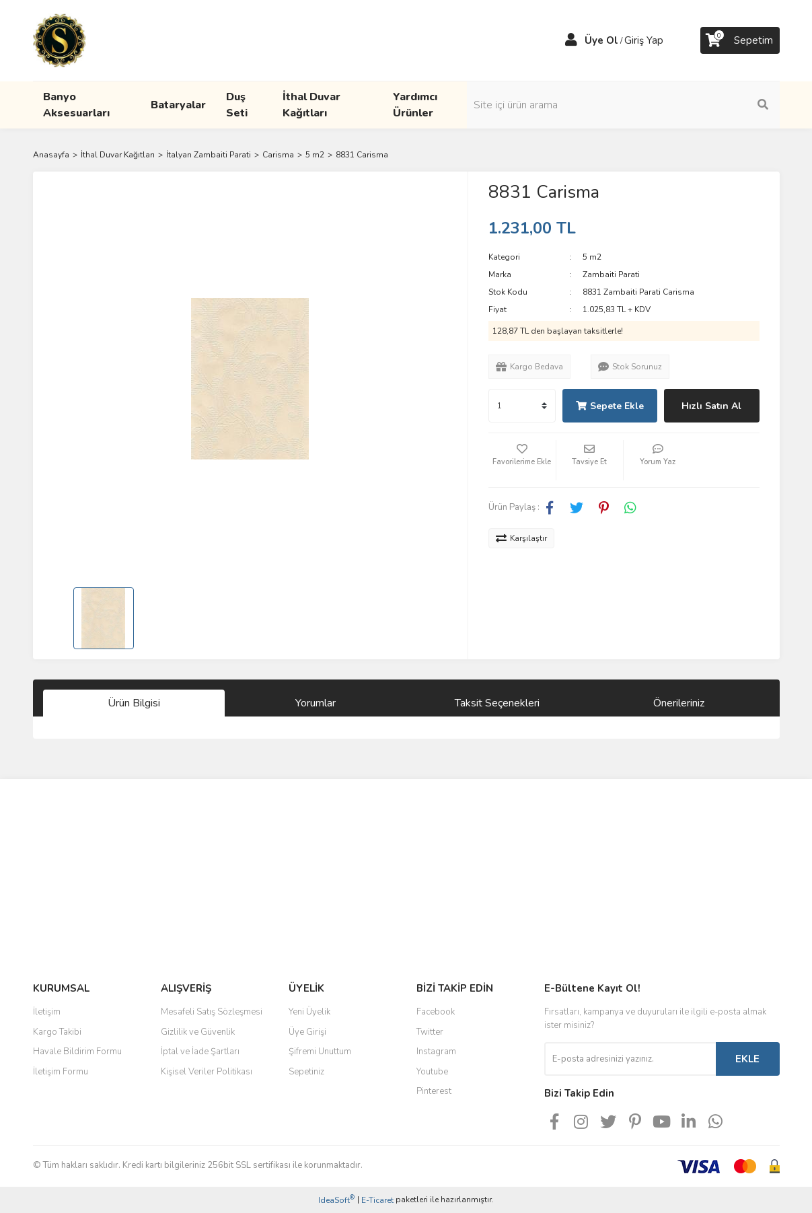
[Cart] (740, 40)
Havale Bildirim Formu (77, 1051)
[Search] (689, 104)
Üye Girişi (307, 1032)
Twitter (429, 1032)
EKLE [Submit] (747, 1059)
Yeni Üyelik (309, 1012)
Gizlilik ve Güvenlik (198, 1032)
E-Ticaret (377, 1200)
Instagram (436, 1051)
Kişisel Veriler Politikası (206, 1072)
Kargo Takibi (57, 1032)
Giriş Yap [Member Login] (643, 40)
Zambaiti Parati (611, 274)
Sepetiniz (306, 1072)
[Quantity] (522, 405)
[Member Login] (571, 40)
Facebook (435, 1012)
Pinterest (433, 1091)
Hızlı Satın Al (711, 406)
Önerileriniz (678, 703)
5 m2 (592, 257)
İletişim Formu (60, 1072)
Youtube (432, 1072)
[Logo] (59, 39)
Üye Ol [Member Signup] (601, 40)
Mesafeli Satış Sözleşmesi (211, 1012)
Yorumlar (315, 703)
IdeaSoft (336, 1200)
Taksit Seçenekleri (497, 703)
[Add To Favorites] (522, 460)
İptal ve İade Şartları (200, 1051)
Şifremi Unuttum (320, 1051)
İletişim (47, 1012)
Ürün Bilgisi (134, 703)
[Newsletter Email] (630, 1059)
